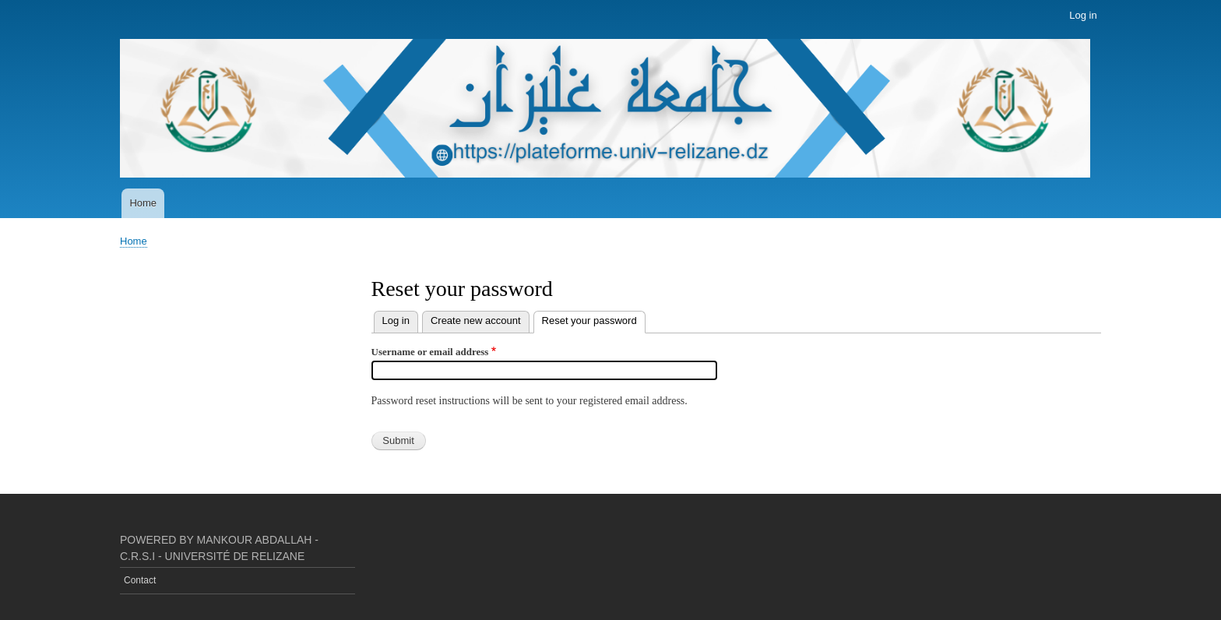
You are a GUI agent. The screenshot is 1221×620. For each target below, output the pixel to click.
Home (143, 203)
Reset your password (594, 319)
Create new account (476, 320)
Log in (1082, 15)
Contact (140, 580)
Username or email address (430, 352)
